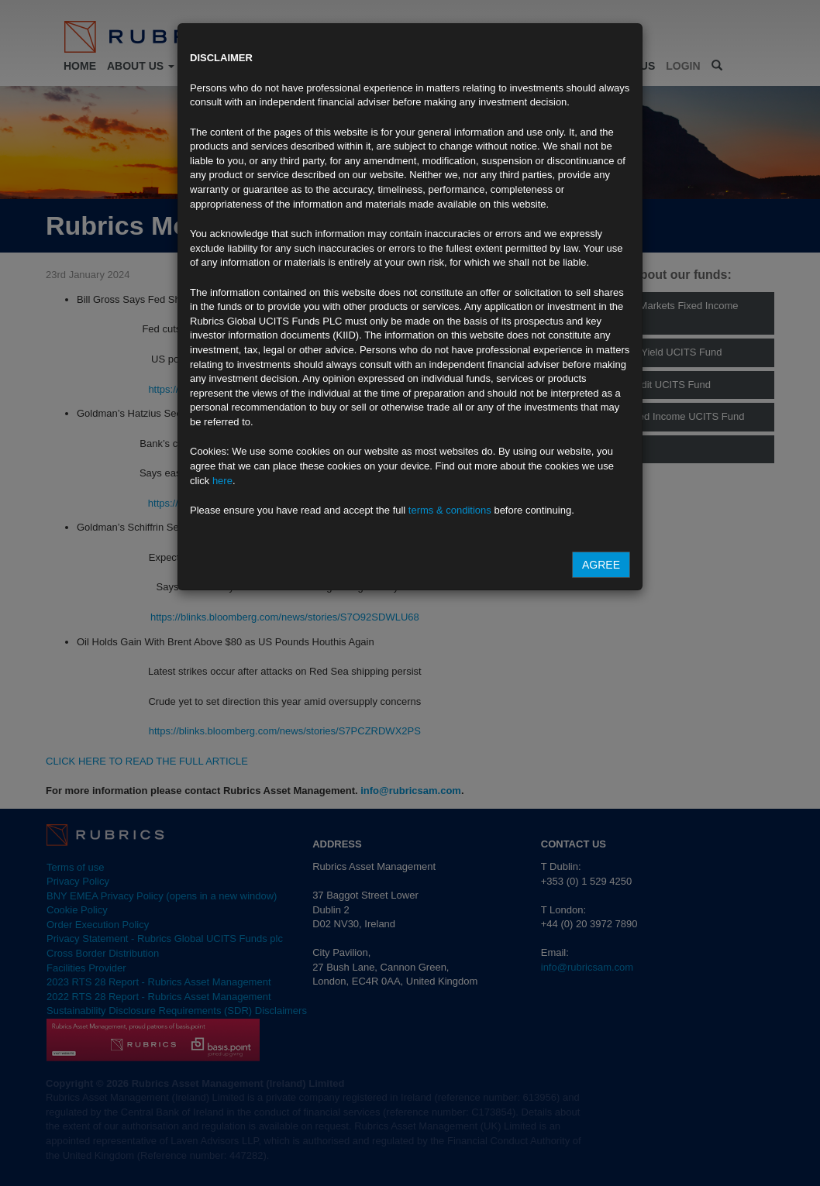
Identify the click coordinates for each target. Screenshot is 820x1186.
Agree (601, 565)
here (222, 480)
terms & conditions (449, 510)
